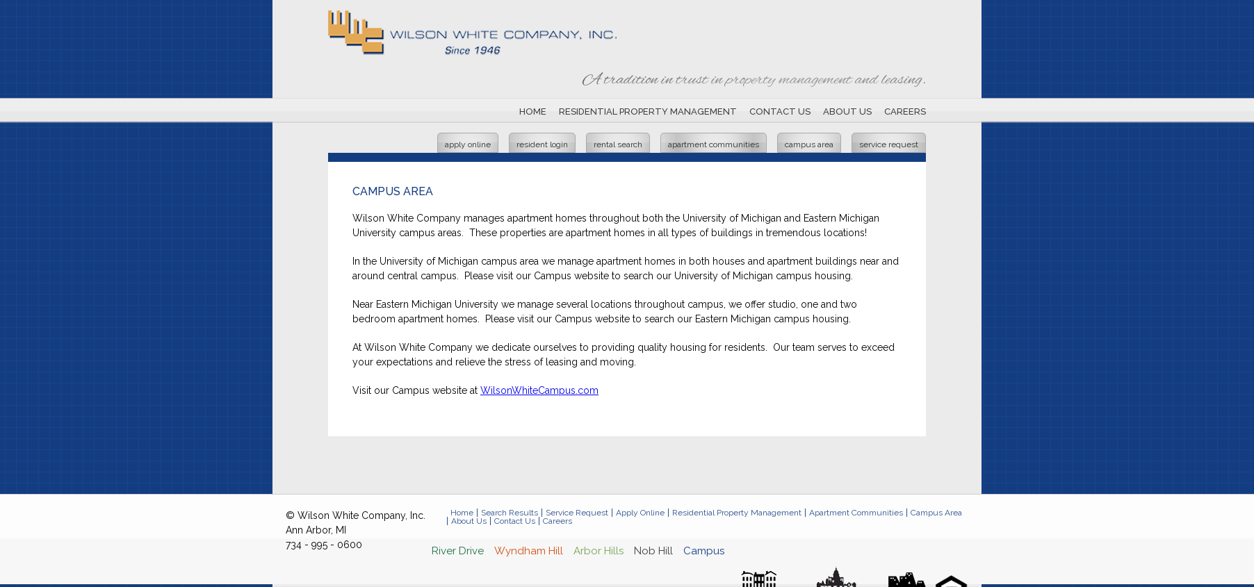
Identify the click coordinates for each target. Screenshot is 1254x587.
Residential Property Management (648, 111)
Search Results (509, 513)
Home (532, 111)
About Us (847, 111)
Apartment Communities (713, 144)
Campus (703, 551)
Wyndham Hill (528, 551)
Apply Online (468, 144)
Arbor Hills (598, 551)
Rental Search (618, 144)
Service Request (888, 144)
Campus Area (809, 144)
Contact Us (780, 111)
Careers (905, 111)
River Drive (458, 551)
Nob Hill (653, 551)
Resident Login (542, 144)
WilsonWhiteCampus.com (539, 390)
